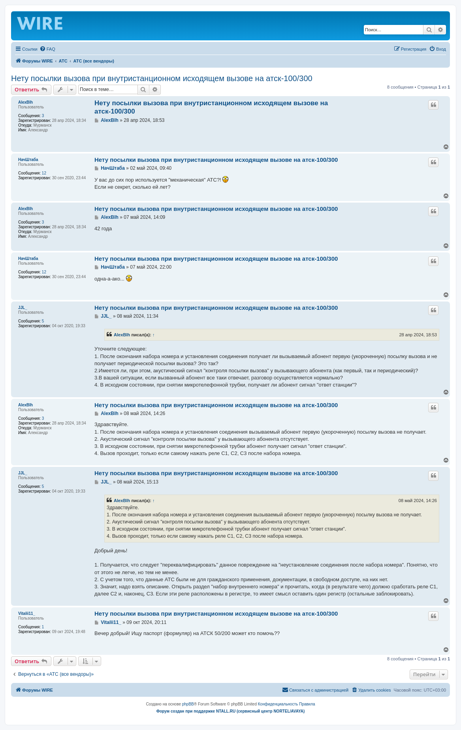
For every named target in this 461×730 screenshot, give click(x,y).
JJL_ (22, 307)
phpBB (188, 704)
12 (44, 173)
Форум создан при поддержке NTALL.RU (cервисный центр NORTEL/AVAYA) (230, 711)
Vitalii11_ (26, 613)
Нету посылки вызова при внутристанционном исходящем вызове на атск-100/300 (161, 78)
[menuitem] (47, 49)
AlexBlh (25, 102)
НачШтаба (28, 159)
